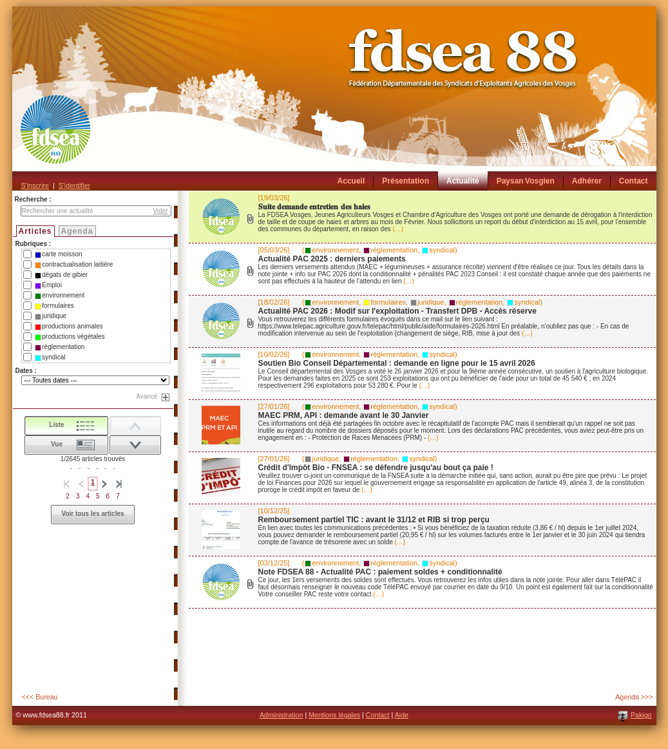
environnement (59, 295)
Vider (160, 210)
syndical (50, 357)
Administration (281, 715)
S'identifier (74, 185)
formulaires (54, 306)
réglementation (59, 347)
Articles (35, 231)
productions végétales (69, 337)
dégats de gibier (61, 275)
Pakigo (641, 715)
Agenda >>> (634, 697)
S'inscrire (35, 185)
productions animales (69, 326)
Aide (401, 715)
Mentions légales (334, 715)
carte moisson (58, 254)
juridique (50, 316)
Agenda (77, 231)
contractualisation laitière (74, 265)
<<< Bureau (40, 697)
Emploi (48, 285)
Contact (378, 715)
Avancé (146, 396)
